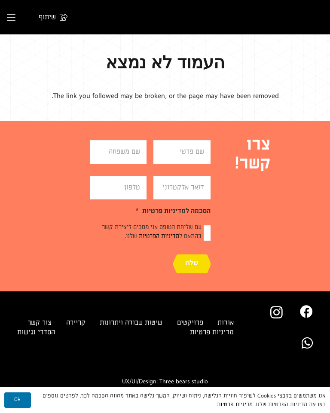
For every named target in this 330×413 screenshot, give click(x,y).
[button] (49, 17)
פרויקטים (190, 323)
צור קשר (40, 323)
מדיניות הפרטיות (159, 236)
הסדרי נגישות (36, 332)
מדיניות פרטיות (212, 332)
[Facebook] (306, 311)
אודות (225, 323)
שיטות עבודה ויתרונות (131, 323)
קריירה (76, 323)
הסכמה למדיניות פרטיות (173, 211)
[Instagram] (276, 312)
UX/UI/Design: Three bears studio (165, 381)
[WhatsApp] (307, 343)
